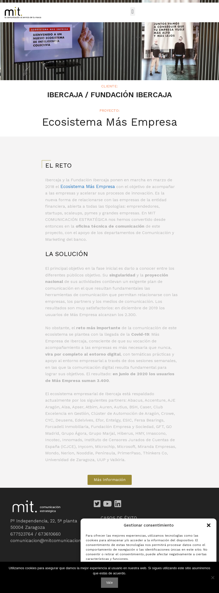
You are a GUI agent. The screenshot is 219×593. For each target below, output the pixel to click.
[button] (208, 525)
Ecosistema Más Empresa (87, 186)
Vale (109, 582)
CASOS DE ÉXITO (119, 518)
